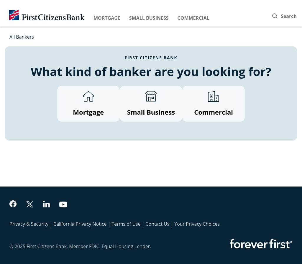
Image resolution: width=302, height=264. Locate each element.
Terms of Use (125, 224)
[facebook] (13, 204)
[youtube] (63, 205)
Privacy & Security (28, 224)
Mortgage (106, 18)
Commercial (193, 18)
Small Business (149, 18)
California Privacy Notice (79, 224)
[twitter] (30, 205)
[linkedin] (46, 205)
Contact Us (158, 224)
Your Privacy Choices (197, 224)
